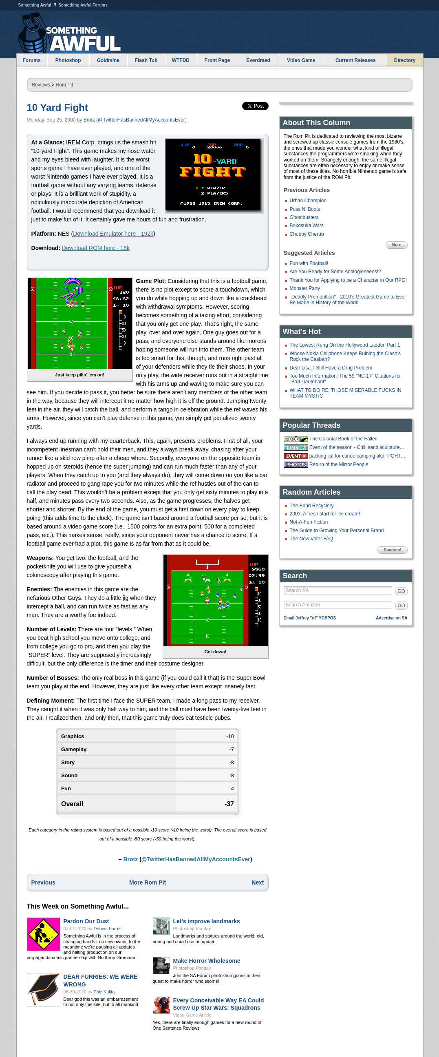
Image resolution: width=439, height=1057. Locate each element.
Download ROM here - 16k (96, 248)
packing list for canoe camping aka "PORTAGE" (357, 456)
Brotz (89, 120)
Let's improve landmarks (206, 921)
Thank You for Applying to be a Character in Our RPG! (348, 280)
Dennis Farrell (107, 928)
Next (257, 882)
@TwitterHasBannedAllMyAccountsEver (141, 120)
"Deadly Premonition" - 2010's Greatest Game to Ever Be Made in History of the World (348, 299)
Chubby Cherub (307, 234)
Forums (31, 60)
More (396, 245)
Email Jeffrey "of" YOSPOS (310, 618)
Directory (405, 60)
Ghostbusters (304, 217)
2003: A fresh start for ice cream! (325, 514)
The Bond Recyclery (312, 506)
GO (402, 591)
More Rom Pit (147, 882)
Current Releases (355, 60)
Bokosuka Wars (307, 225)
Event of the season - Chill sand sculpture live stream (357, 447)
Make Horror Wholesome (206, 960)
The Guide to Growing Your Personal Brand (337, 530)
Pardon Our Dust (86, 921)
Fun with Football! (309, 263)
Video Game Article (192, 1015)
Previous (43, 882)
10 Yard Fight (57, 107)
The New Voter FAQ (311, 539)
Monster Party (305, 288)
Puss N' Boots (305, 209)
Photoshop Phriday (192, 928)
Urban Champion (308, 200)
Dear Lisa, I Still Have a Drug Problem (331, 368)
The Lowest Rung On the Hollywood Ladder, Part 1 (345, 345)
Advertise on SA (391, 618)
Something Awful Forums (83, 5)
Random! (392, 550)
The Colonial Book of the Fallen (343, 439)
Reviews (41, 85)
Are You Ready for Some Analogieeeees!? (335, 271)
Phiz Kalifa (104, 991)
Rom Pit (64, 85)
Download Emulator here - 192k (113, 233)
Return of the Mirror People (338, 464)
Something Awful (34, 5)
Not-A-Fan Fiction (309, 522)
